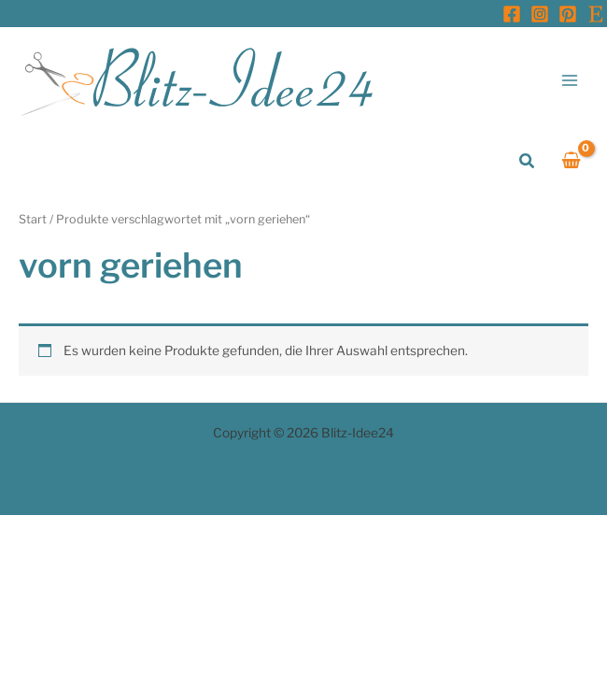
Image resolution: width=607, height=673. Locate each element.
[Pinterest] (567, 14)
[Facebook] (511, 14)
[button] (527, 161)
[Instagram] (539, 14)
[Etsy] (595, 14)
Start (33, 219)
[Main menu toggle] (570, 80)
